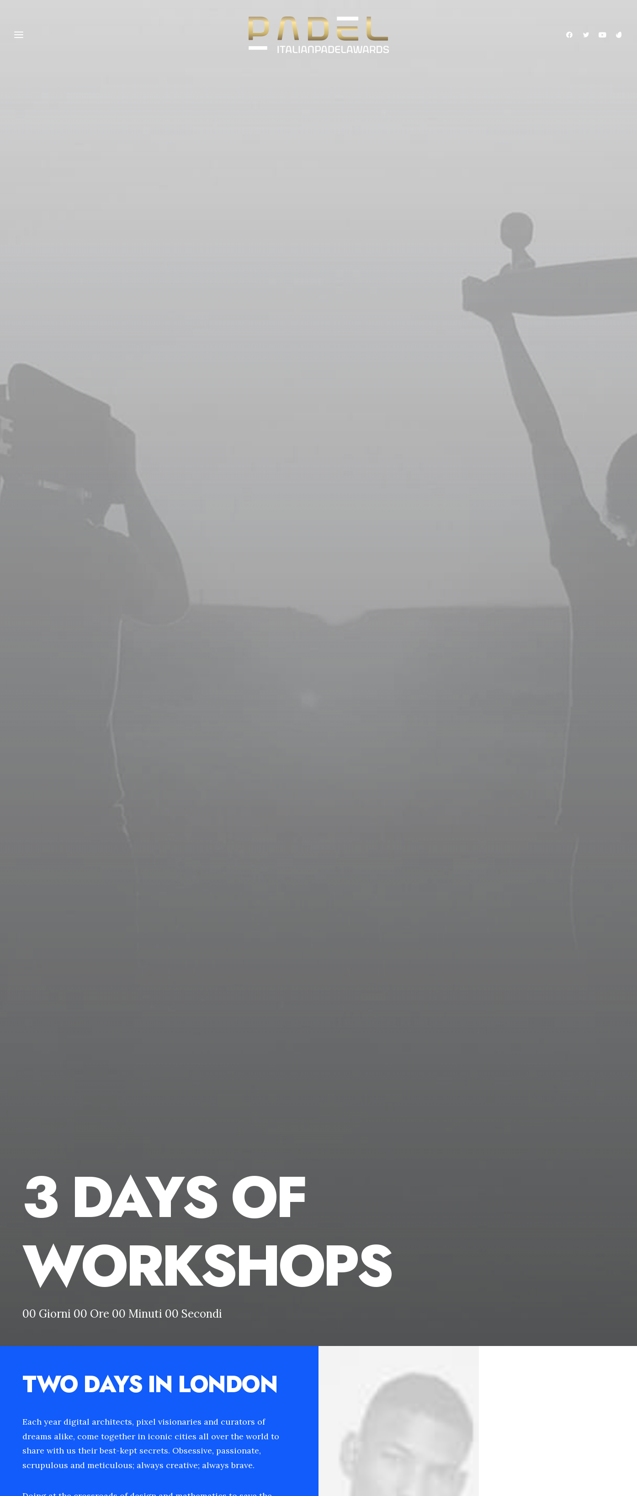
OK (207, 1113)
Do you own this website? (124, 1113)
